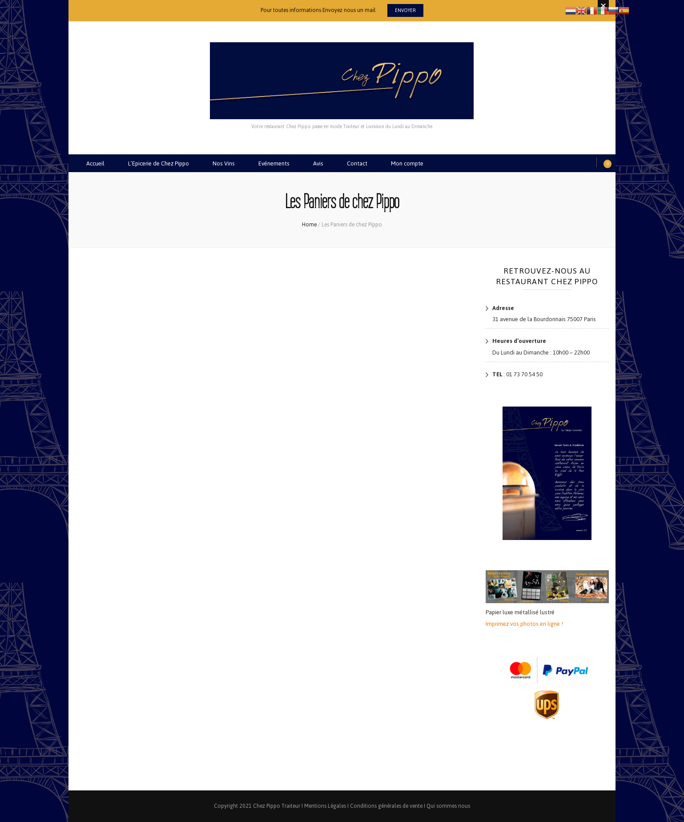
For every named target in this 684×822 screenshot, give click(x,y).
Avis (318, 163)
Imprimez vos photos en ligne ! (524, 623)
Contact (357, 163)
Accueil (95, 163)
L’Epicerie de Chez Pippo (158, 163)
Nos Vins (224, 163)
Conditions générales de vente (386, 806)
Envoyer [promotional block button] (405, 10)
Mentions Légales (325, 806)
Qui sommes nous (448, 806)
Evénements (274, 163)
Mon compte (407, 163)
